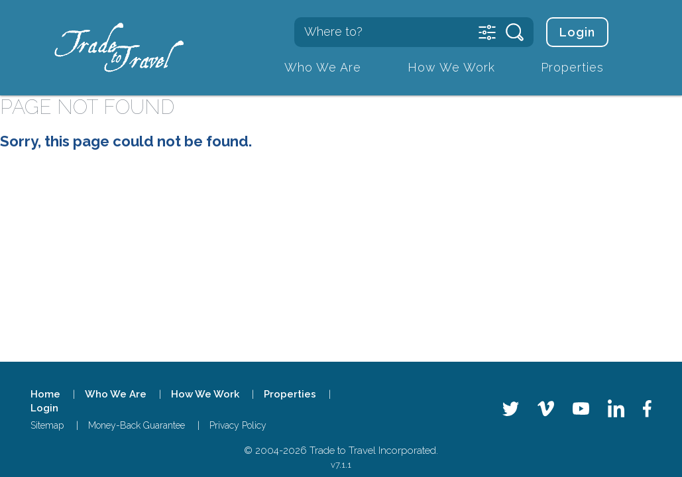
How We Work (451, 67)
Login (577, 32)
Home (45, 394)
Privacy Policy (237, 425)
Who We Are (322, 67)
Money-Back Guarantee (136, 425)
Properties (572, 67)
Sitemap (47, 425)
